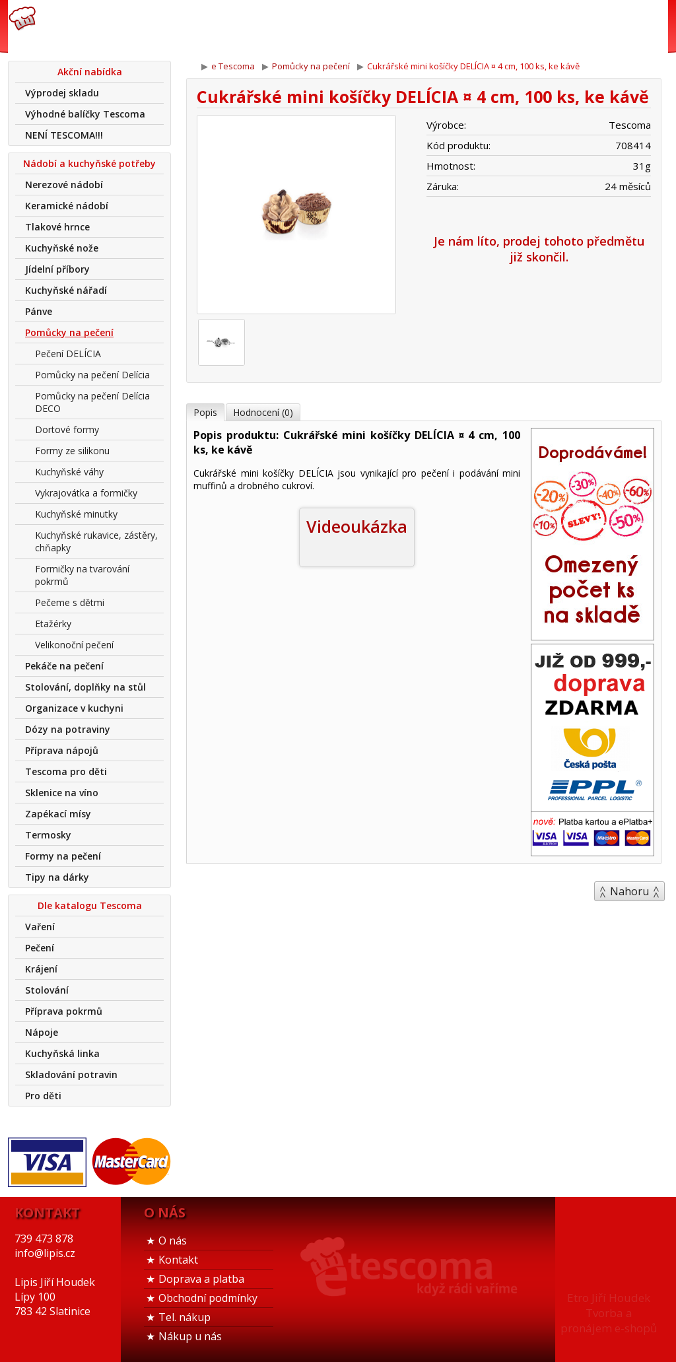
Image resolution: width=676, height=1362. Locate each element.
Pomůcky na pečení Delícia (92, 374)
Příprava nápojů (61, 750)
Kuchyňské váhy (69, 471)
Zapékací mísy (58, 813)
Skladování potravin (71, 1074)
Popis (205, 412)
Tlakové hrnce (57, 227)
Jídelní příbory (57, 269)
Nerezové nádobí (64, 184)
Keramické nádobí (66, 205)
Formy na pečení (63, 856)
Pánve (38, 311)
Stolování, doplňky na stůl (85, 687)
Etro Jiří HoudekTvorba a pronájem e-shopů (608, 1313)
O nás (172, 1240)
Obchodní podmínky (207, 1298)
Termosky (48, 835)
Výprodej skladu (62, 92)
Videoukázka (356, 526)
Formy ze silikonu (72, 450)
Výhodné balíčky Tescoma (85, 114)
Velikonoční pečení (74, 644)
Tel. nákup (184, 1317)
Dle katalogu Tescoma (90, 905)
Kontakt (178, 1259)
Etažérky (53, 623)
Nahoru (629, 891)
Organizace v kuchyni (74, 708)
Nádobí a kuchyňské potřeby (89, 163)
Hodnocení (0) (263, 412)
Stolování (47, 990)
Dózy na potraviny (67, 729)
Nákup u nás (190, 1336)
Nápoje (41, 1032)
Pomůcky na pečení (69, 332)
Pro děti (43, 1095)
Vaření (40, 926)
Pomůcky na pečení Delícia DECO (92, 402)
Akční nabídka (89, 71)
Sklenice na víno (61, 792)
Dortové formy (67, 429)
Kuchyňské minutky (76, 514)
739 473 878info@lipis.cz (218, 26)
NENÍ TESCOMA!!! (64, 135)
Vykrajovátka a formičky (86, 493)
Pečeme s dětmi (69, 602)
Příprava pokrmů (63, 1011)
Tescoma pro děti (66, 771)
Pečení (39, 947)
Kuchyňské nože (61, 248)
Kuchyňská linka (62, 1053)
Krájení (41, 969)
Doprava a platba (201, 1279)
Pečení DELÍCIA (68, 353)
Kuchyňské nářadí (66, 290)
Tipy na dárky (57, 877)
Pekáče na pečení (64, 666)
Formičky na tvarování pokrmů (82, 575)
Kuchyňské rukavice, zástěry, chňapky (96, 541)
